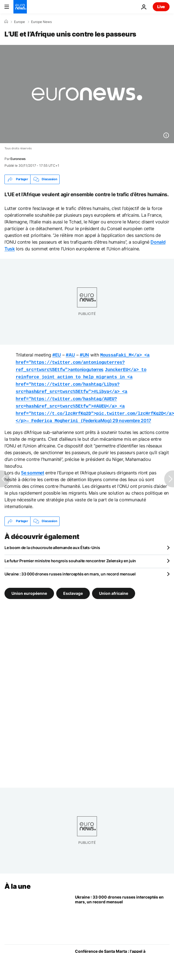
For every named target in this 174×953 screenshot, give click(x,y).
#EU (56, 355)
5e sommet (32, 467)
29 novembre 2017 (131, 415)
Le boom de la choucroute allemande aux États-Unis (52, 542)
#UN (84, 355)
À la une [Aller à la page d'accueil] (17, 881)
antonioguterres (83, 361)
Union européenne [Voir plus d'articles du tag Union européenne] (29, 587)
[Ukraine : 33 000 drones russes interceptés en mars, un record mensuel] (122, 911)
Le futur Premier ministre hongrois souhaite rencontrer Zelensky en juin (70, 555)
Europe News (41, 22)
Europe (19, 22)
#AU (70, 355)
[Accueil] (6, 22)
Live (161, 6)
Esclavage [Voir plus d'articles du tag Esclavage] (73, 587)
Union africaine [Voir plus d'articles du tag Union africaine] (113, 587)
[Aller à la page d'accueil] (20, 6)
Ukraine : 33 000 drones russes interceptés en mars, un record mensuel (70, 568)
